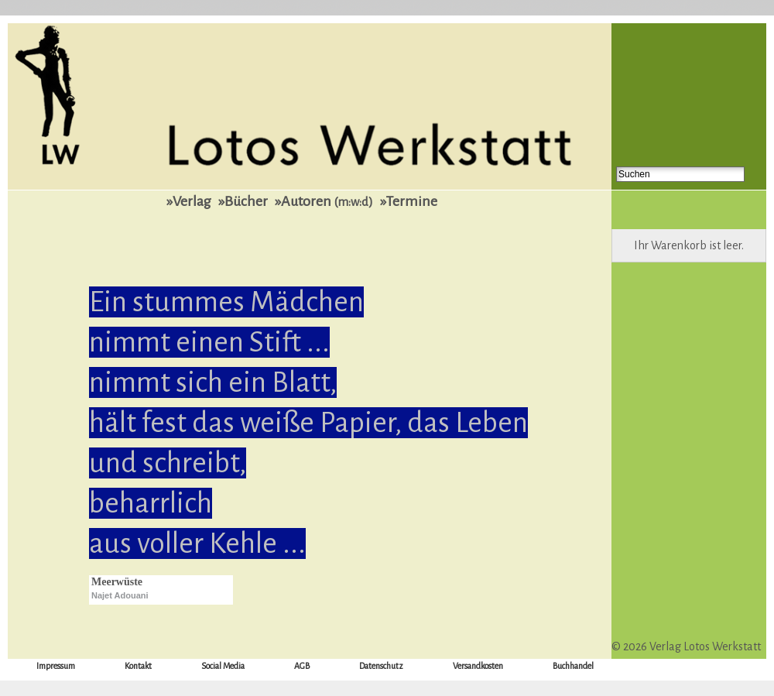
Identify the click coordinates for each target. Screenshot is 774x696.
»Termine (408, 201)
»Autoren (324, 201)
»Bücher (243, 201)
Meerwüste (116, 582)
